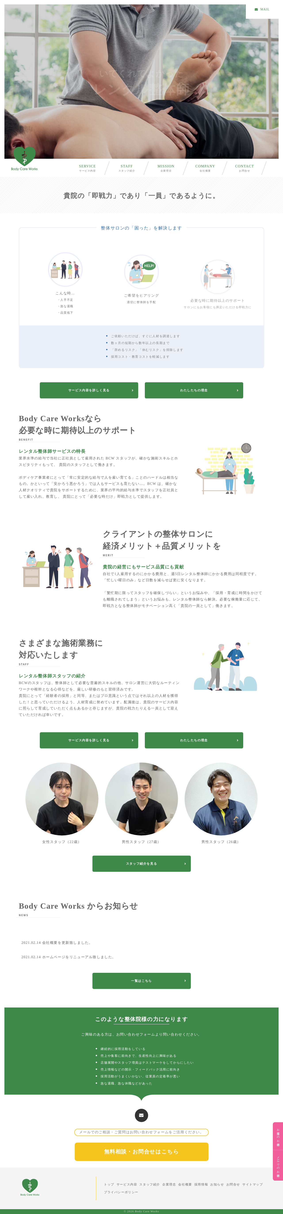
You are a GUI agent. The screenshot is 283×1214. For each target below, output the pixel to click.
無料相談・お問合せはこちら (141, 1152)
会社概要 (205, 170)
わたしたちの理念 (209, 390)
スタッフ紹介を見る (156, 863)
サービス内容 (87, 170)
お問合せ (244, 170)
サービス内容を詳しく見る (101, 390)
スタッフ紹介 (127, 170)
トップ (109, 1184)
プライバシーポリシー (121, 1192)
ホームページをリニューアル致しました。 (68, 957)
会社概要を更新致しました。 (57, 942)
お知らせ (217, 1184)
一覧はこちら (158, 981)
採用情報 (201, 1184)
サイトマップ (252, 1184)
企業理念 (166, 170)
